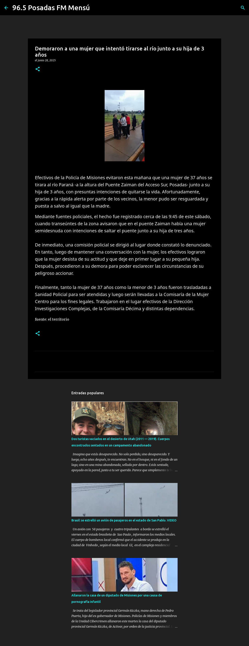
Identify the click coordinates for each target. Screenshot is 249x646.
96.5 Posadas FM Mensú (51, 8)
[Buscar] (242, 7)
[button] (37, 69)
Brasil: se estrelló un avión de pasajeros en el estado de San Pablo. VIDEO (123, 520)
